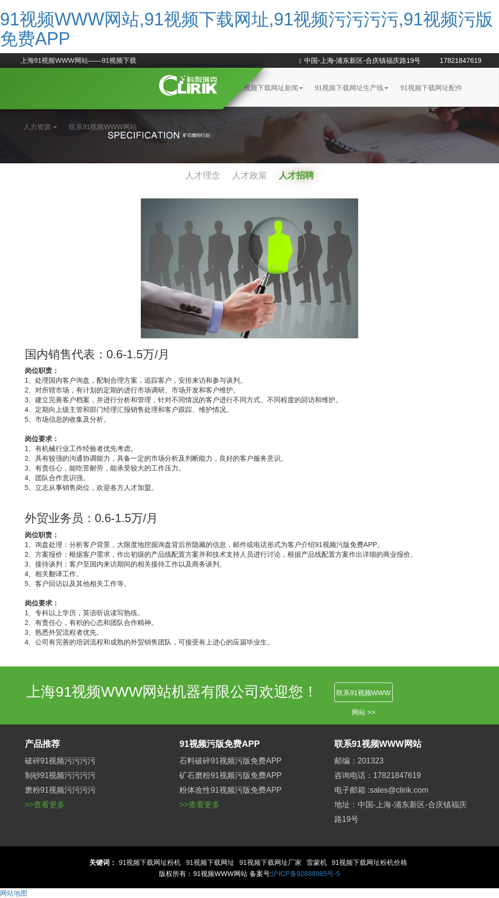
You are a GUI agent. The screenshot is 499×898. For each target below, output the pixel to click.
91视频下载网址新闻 (269, 88)
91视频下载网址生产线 (352, 88)
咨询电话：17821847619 (377, 775)
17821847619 (460, 60)
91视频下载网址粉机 (150, 862)
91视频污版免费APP (219, 744)
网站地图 (13, 893)
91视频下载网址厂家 (270, 862)
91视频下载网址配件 (431, 88)
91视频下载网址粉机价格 (370, 862)
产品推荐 (42, 744)
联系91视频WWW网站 (102, 127)
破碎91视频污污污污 (60, 761)
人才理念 (202, 175)
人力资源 (40, 127)
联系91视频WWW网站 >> (363, 695)
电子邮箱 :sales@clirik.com (381, 790)
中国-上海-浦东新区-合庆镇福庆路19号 (360, 60)
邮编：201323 (359, 761)
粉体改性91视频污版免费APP (230, 790)
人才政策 (249, 175)
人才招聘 (296, 175)
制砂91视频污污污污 (60, 775)
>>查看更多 (45, 804)
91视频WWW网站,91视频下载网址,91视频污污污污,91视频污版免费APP (246, 29)
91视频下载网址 (210, 862)
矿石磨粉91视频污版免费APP (230, 775)
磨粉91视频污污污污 (60, 790)
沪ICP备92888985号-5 (305, 874)
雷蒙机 (317, 862)
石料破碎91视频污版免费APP (230, 761)
